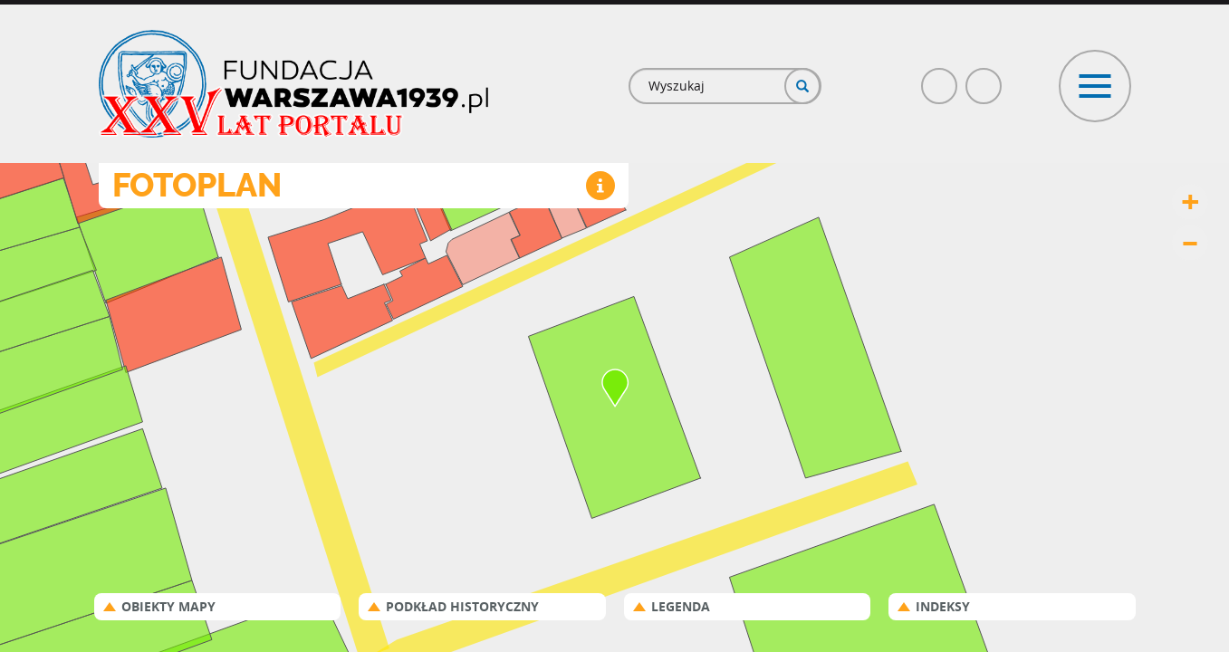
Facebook (940, 78)
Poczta (984, 78)
